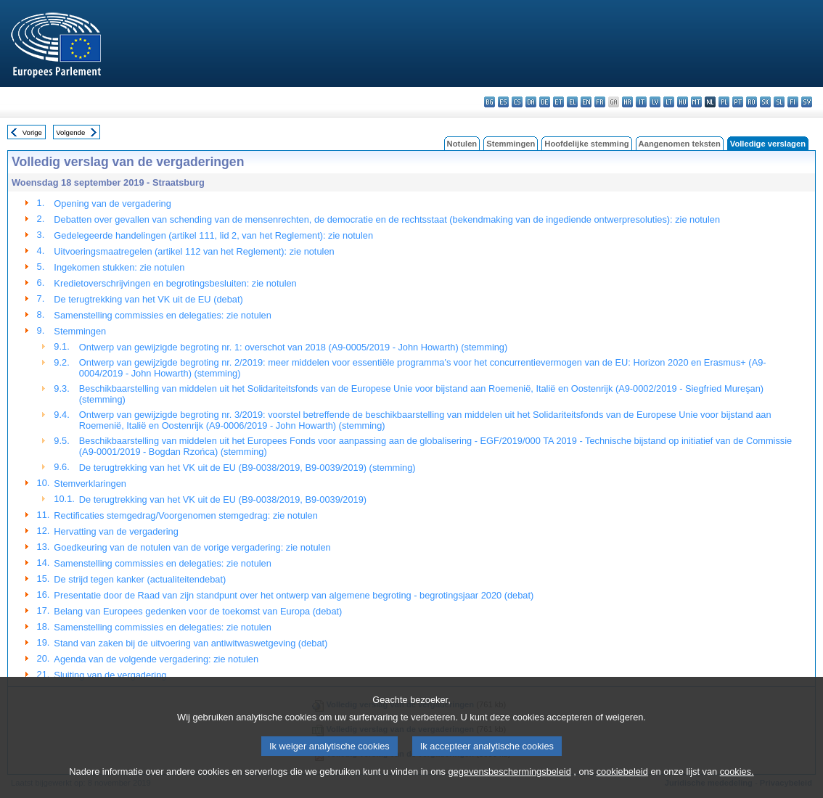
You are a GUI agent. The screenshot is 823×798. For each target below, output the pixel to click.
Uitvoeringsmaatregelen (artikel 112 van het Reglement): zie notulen (194, 251)
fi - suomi (792, 101)
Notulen (462, 143)
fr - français (599, 101)
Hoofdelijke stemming (586, 143)
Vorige (32, 132)
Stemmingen (510, 143)
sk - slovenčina (765, 101)
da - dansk (530, 101)
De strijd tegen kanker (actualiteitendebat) (140, 579)
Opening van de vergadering (112, 203)
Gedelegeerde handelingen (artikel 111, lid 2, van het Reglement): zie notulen (213, 235)
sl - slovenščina (779, 101)
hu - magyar (682, 101)
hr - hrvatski (627, 101)
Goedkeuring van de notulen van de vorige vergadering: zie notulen (192, 547)
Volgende (70, 132)
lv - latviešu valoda (655, 101)
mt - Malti (696, 101)
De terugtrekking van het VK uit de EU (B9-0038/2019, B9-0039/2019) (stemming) (247, 467)
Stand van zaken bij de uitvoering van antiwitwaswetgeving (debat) (190, 643)
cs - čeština (517, 101)
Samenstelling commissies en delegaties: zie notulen (162, 315)
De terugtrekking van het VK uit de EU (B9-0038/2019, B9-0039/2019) (223, 499)
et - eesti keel (558, 101)
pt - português (737, 101)
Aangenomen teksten (680, 143)
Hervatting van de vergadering (116, 531)
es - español (503, 101)
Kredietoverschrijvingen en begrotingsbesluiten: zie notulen (175, 283)
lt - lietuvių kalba (668, 101)
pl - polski (723, 101)
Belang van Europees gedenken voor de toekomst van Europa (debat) (198, 611)
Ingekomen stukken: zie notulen (119, 267)
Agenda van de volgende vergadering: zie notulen (156, 659)
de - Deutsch (544, 101)
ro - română (751, 101)
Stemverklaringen (90, 483)
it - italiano (641, 101)
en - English (586, 101)
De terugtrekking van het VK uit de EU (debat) (148, 299)
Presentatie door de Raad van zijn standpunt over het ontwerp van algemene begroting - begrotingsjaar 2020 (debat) (293, 595)
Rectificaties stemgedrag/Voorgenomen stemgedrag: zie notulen (186, 515)
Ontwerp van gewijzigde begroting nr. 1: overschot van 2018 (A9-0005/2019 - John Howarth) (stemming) (293, 347)
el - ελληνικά (572, 101)
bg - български (489, 101)
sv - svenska (806, 101)
